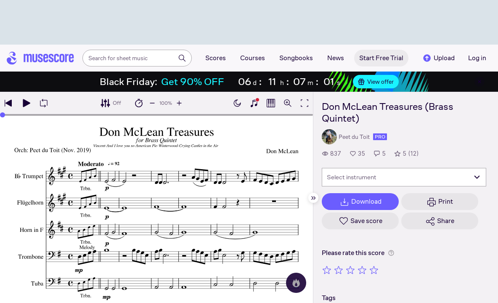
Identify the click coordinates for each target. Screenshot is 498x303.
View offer (376, 81)
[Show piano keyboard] (254, 103)
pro (380, 137)
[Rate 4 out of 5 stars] (362, 270)
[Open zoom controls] (287, 103)
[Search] (182, 58)
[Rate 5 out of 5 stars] (374, 270)
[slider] (2, 114)
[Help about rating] (391, 253)
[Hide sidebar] (313, 198)
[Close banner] (479, 82)
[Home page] (40, 58)
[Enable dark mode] (237, 103)
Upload (438, 58)
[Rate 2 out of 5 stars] (339, 270)
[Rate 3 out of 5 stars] (350, 270)
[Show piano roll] (270, 103)
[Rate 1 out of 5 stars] (327, 270)
